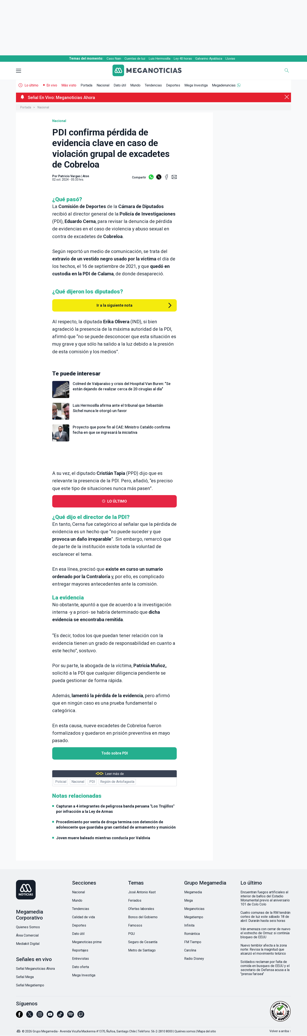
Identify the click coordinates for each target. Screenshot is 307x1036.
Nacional (103, 85)
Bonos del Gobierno (143, 917)
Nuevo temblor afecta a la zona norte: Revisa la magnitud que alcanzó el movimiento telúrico (263, 949)
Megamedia (193, 892)
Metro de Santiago (142, 950)
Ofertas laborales (141, 909)
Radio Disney (194, 959)
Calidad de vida (83, 917)
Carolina (190, 950)
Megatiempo (193, 917)
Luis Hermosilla (159, 58)
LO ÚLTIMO (117, 501)
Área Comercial (27, 935)
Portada (86, 85)
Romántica (192, 934)
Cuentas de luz (135, 58)
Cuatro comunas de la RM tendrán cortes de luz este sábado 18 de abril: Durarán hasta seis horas (265, 917)
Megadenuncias (224, 85)
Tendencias (153, 85)
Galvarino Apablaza (208, 58)
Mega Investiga (196, 85)
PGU (131, 934)
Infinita (189, 925)
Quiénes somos (185, 1031)
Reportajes (80, 950)
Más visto (68, 85)
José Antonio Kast (142, 892)
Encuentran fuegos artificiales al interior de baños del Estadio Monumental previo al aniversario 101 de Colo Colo (265, 898)
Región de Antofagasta (117, 782)
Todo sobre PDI (114, 753)
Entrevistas (80, 959)
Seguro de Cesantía (142, 942)
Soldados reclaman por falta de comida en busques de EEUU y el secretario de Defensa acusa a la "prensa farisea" (265, 968)
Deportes (173, 85)
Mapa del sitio (206, 1031)
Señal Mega (25, 977)
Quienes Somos (28, 927)
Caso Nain (114, 58)
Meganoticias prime (87, 942)
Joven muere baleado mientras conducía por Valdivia (103, 838)
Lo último (31, 85)
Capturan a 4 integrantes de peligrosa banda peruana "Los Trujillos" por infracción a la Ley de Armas (115, 809)
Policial (60, 782)
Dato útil (120, 85)
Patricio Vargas (69, 176)
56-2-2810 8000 (162, 1031)
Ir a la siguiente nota (114, 305)
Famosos (135, 925)
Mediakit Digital (27, 944)
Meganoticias (194, 909)
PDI (92, 782)
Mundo (135, 85)
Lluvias (230, 58)
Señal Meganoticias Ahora (35, 969)
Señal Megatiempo (30, 985)
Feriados (134, 900)
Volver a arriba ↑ (280, 1031)
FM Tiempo (192, 942)
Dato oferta (80, 967)
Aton (86, 176)
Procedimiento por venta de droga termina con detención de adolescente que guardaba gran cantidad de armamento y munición (116, 824)
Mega (188, 900)
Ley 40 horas (183, 58)
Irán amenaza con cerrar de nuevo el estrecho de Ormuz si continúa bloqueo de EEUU (265, 933)
